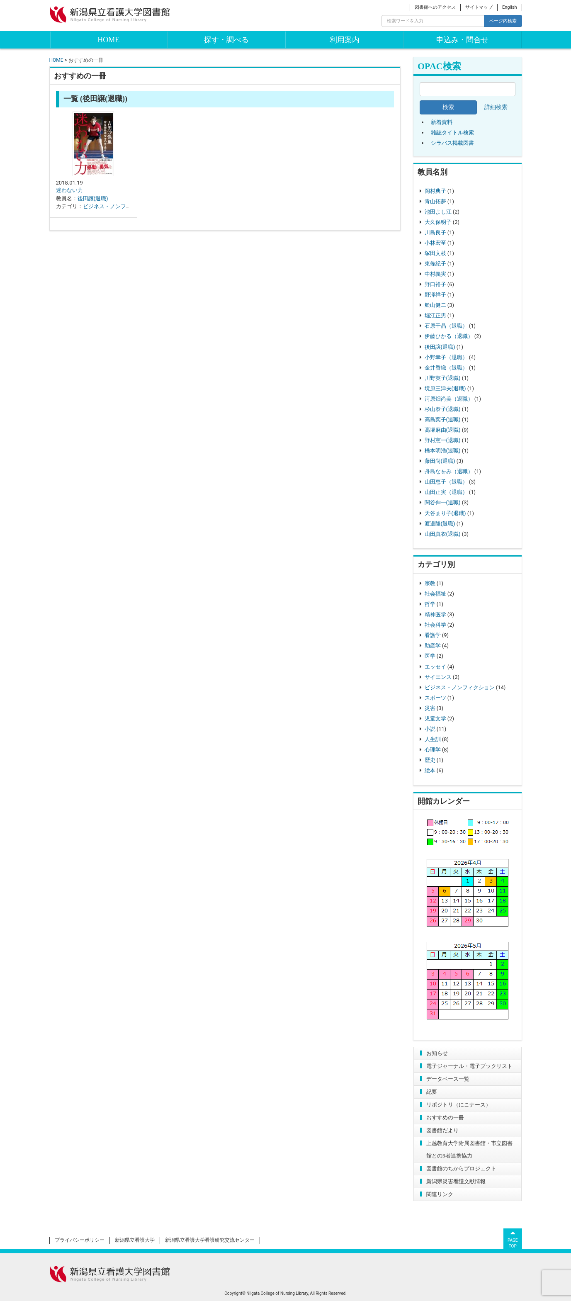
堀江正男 (435, 315)
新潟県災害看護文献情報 (456, 1181)
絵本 (430, 770)
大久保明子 (438, 222)
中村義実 (435, 274)
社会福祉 (435, 594)
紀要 (431, 1092)
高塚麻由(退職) (443, 430)
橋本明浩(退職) (443, 450)
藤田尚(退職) (440, 461)
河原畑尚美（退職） (449, 399)
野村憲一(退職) (443, 440)
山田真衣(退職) (443, 534)
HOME (108, 40)
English (509, 7)
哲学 (430, 604)
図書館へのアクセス (435, 7)
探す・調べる (226, 40)
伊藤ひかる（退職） (449, 336)
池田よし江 (438, 212)
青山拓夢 (435, 201)
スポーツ (435, 698)
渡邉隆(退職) (440, 523)
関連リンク (439, 1194)
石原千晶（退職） (446, 326)
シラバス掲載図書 (452, 143)
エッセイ (435, 667)
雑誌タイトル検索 (452, 132)
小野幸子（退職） (446, 357)
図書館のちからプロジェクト (461, 1168)
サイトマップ (479, 7)
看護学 (433, 635)
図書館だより (442, 1130)
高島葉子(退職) (443, 419)
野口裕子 (435, 284)
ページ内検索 (503, 20)
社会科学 (435, 625)
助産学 (433, 645)
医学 (430, 656)
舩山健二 (435, 305)
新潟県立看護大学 (135, 1240)
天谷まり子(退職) (445, 513)
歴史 (430, 760)
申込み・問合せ (462, 40)
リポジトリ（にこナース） (458, 1105)
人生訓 (433, 739)
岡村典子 (435, 191)
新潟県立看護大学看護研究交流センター (210, 1240)
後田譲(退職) (440, 347)
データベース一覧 (447, 1079)
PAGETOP (513, 1238)
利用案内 (345, 40)
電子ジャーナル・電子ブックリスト (469, 1066)
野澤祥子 (435, 295)
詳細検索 (496, 107)
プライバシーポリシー (79, 1240)
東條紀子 (435, 263)
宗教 (430, 583)
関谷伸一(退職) (443, 502)
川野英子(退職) (443, 378)
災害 (430, 708)
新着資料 (441, 122)
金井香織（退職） (446, 368)
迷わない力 (69, 190)
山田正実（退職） (446, 492)
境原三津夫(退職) (445, 388)
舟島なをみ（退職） (449, 471)
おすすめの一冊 (445, 1117)
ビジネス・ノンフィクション (460, 687)
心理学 (433, 750)
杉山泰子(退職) (443, 409)
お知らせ (437, 1053)
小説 (430, 729)
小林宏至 (435, 243)
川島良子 (435, 232)
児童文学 (435, 718)
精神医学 (435, 614)
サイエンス (438, 677)
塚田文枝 (435, 253)
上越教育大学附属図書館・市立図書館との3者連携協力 (469, 1149)
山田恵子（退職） (446, 482)
